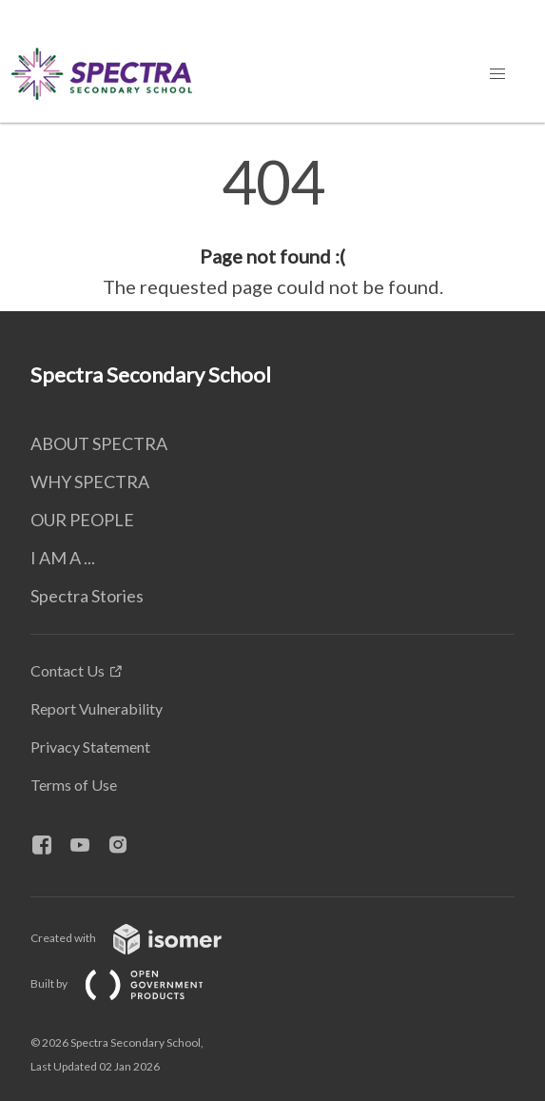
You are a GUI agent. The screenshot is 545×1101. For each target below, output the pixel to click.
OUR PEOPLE (82, 519)
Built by (132, 983)
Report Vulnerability (96, 708)
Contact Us (67, 670)
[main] (272, 226)
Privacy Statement (90, 746)
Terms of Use (73, 785)
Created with (141, 938)
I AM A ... (62, 557)
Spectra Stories (87, 595)
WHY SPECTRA (89, 481)
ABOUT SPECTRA (98, 443)
